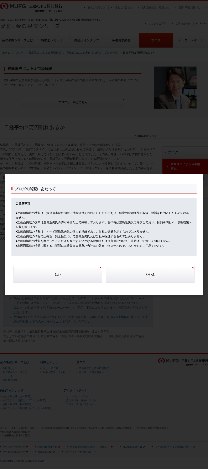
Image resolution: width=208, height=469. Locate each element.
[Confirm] (58, 276)
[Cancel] (150, 276)
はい (58, 274)
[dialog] (104, 234)
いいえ (150, 274)
